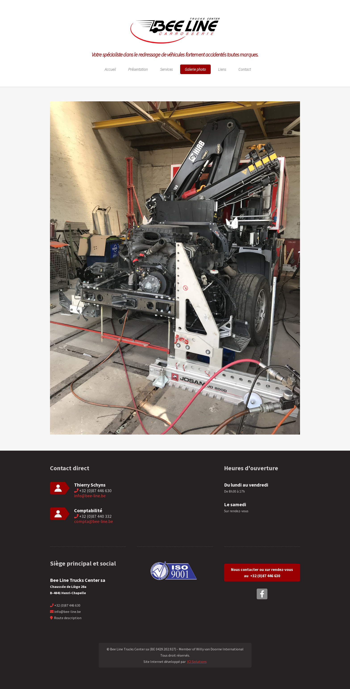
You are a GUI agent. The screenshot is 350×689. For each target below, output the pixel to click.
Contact (244, 69)
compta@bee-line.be (93, 521)
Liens (222, 69)
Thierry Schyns (90, 485)
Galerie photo (195, 69)
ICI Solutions (197, 661)
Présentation (138, 69)
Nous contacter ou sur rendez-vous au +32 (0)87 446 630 (262, 572)
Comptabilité (88, 511)
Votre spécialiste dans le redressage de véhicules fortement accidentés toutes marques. (175, 54)
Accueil (110, 69)
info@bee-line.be (90, 495)
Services (166, 69)
